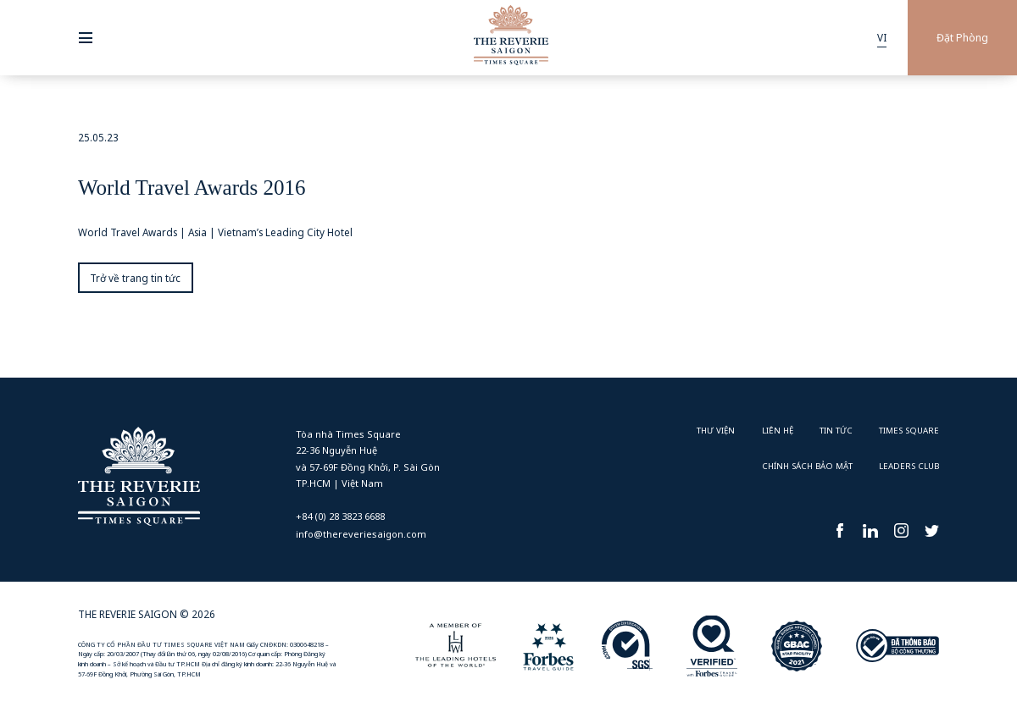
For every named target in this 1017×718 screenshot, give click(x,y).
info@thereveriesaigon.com (361, 533)
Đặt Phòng (962, 37)
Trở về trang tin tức (135, 277)
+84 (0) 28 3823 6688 (340, 516)
